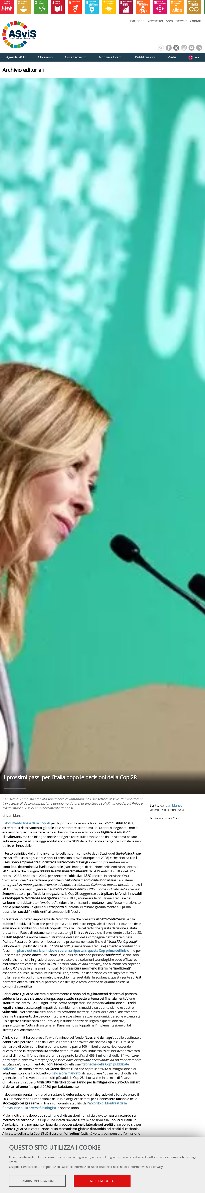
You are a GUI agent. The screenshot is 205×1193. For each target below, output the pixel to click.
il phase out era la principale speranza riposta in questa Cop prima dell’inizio (72, 950)
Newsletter (155, 21)
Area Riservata (177, 21)
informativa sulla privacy (146, 1167)
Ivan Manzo (173, 805)
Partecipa (137, 21)
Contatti (196, 21)
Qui (11, 1167)
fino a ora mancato (66, 1073)
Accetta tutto (112, 1181)
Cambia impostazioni (40, 1181)
